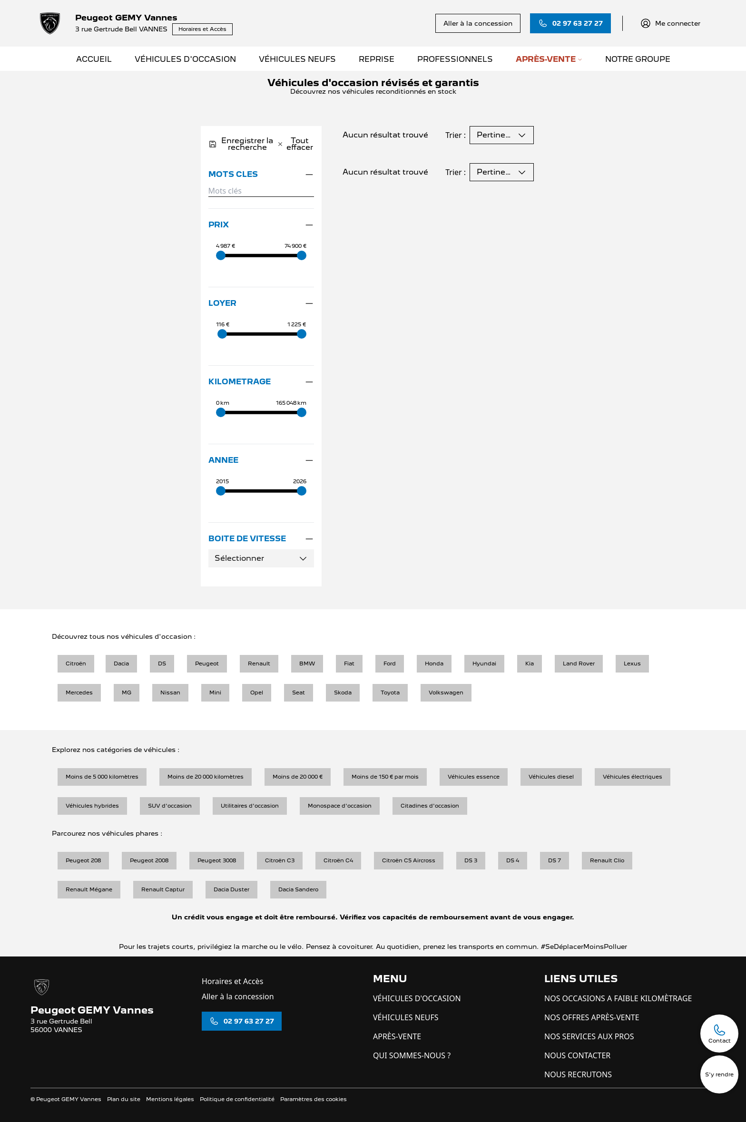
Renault (259, 663)
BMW (307, 663)
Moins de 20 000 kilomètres (205, 776)
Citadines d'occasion (430, 805)
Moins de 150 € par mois (385, 776)
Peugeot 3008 (216, 860)
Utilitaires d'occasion (250, 805)
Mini (215, 692)
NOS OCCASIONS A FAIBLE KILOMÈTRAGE (618, 998)
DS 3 (470, 860)
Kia (529, 663)
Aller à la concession (238, 996)
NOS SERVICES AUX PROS (589, 1036)
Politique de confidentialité (237, 1099)
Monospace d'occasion (340, 805)
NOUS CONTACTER (577, 1055)
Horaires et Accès (232, 981)
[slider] (221, 255)
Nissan (170, 692)
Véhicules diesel (551, 776)
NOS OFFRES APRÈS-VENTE (591, 1017)
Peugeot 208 (83, 860)
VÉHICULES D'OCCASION (417, 998)
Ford (389, 663)
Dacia (121, 663)
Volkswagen (446, 692)
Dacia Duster (231, 889)
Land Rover (579, 663)
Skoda (343, 692)
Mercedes (79, 692)
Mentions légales (170, 1099)
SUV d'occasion (170, 805)
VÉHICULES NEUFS (406, 1017)
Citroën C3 (279, 860)
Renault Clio (607, 860)
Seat (298, 692)
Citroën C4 (338, 860)
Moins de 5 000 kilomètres (102, 776)
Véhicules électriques (632, 776)
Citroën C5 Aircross (408, 860)
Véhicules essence (474, 776)
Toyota (390, 692)
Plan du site (123, 1099)
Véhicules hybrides (92, 805)
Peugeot (207, 663)
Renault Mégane (89, 889)
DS (162, 663)
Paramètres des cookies (313, 1099)
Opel (256, 692)
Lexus (632, 663)
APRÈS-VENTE (397, 1036)
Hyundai (484, 663)
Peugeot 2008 (149, 860)
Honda (434, 663)
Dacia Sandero (298, 889)
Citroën (76, 663)
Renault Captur (163, 889)
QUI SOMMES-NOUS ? (412, 1055)
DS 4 (512, 860)
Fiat (349, 663)
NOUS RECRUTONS (578, 1074)
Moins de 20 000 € (298, 776)
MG (126, 692)
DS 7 (554, 860)
